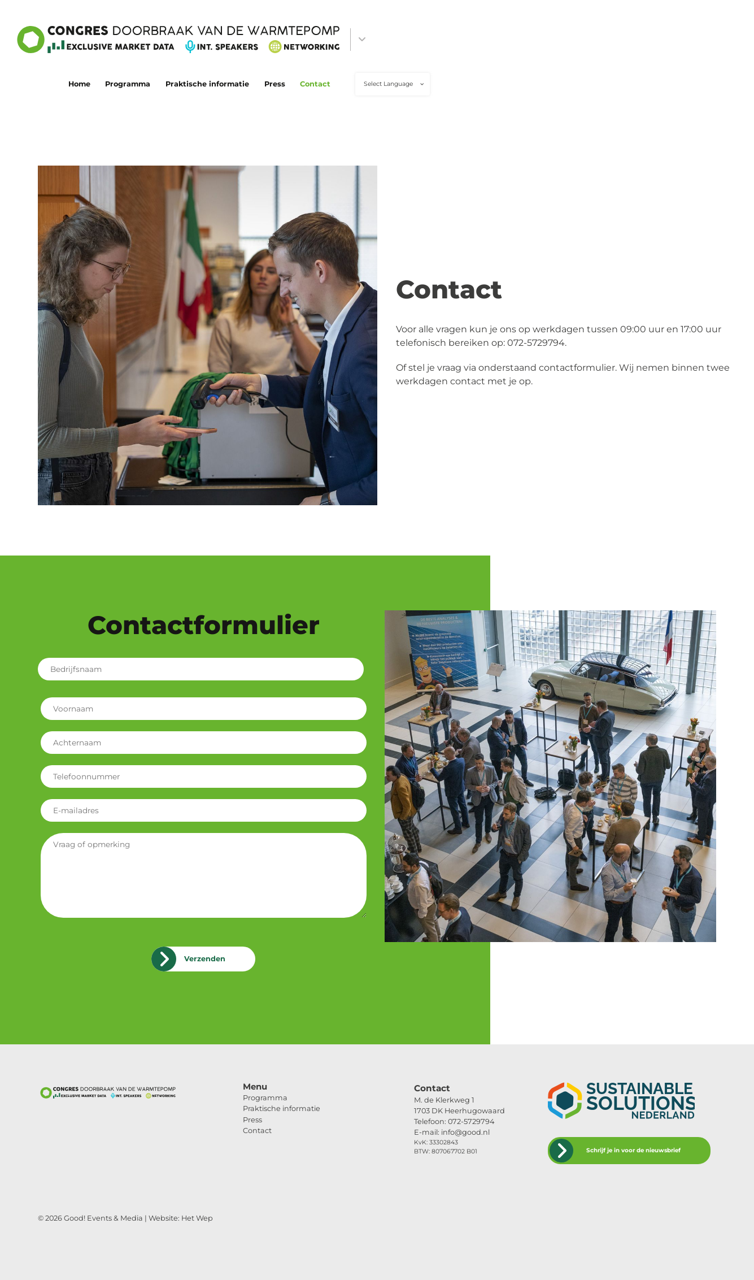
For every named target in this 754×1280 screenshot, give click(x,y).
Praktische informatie (207, 84)
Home (79, 84)
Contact (315, 84)
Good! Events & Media (103, 1218)
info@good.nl (465, 1132)
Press (274, 84)
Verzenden (204, 958)
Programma (127, 84)
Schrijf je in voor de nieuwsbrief (633, 1150)
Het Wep (197, 1218)
